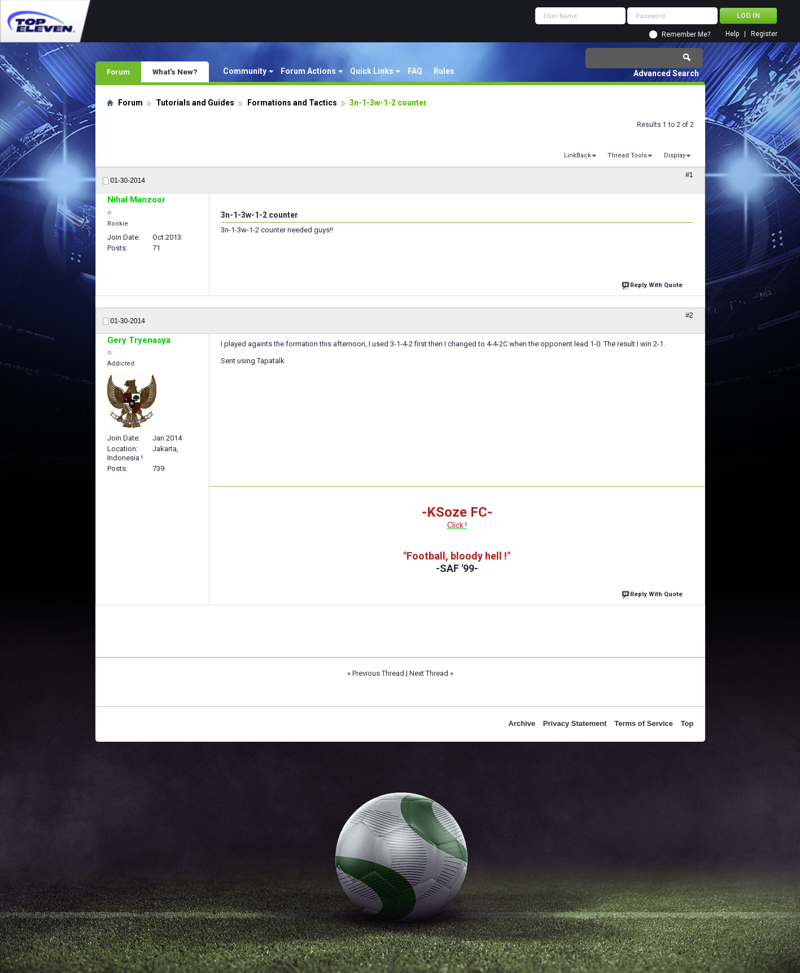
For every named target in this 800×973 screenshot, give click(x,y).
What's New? (175, 71)
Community (244, 71)
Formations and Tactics (292, 102)
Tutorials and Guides (195, 102)
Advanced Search (666, 73)
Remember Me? (686, 34)
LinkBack (577, 155)
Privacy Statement (575, 723)
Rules (444, 71)
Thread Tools (627, 155)
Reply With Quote (653, 284)
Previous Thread (378, 673)
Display (674, 155)
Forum (118, 71)
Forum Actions (308, 71)
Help (732, 34)
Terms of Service (643, 723)
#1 (689, 175)
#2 (689, 315)
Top (687, 723)
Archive (522, 723)
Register (764, 34)
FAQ (415, 71)
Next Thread (428, 673)
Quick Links (372, 71)
